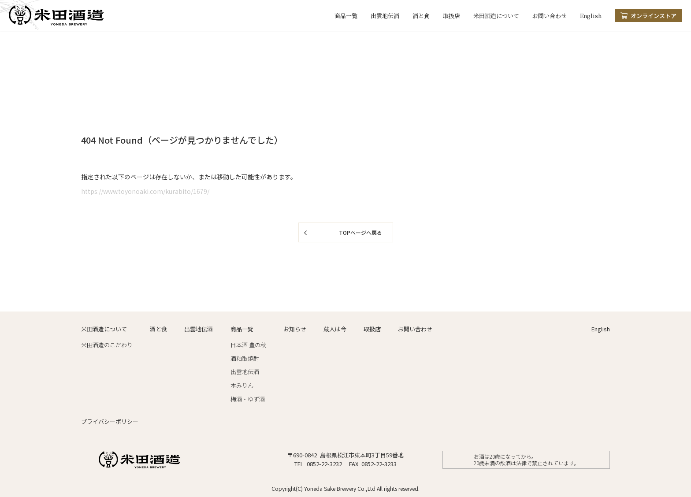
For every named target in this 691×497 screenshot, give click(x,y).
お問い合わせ (549, 15)
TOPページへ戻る (360, 232)
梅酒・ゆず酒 (247, 399)
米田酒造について (496, 15)
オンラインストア (653, 15)
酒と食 (421, 15)
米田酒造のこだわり (107, 345)
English (591, 15)
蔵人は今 (334, 329)
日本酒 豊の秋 (248, 345)
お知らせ (294, 329)
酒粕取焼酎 (244, 358)
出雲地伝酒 (385, 15)
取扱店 (451, 15)
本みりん (241, 385)
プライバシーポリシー (109, 421)
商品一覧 (345, 15)
